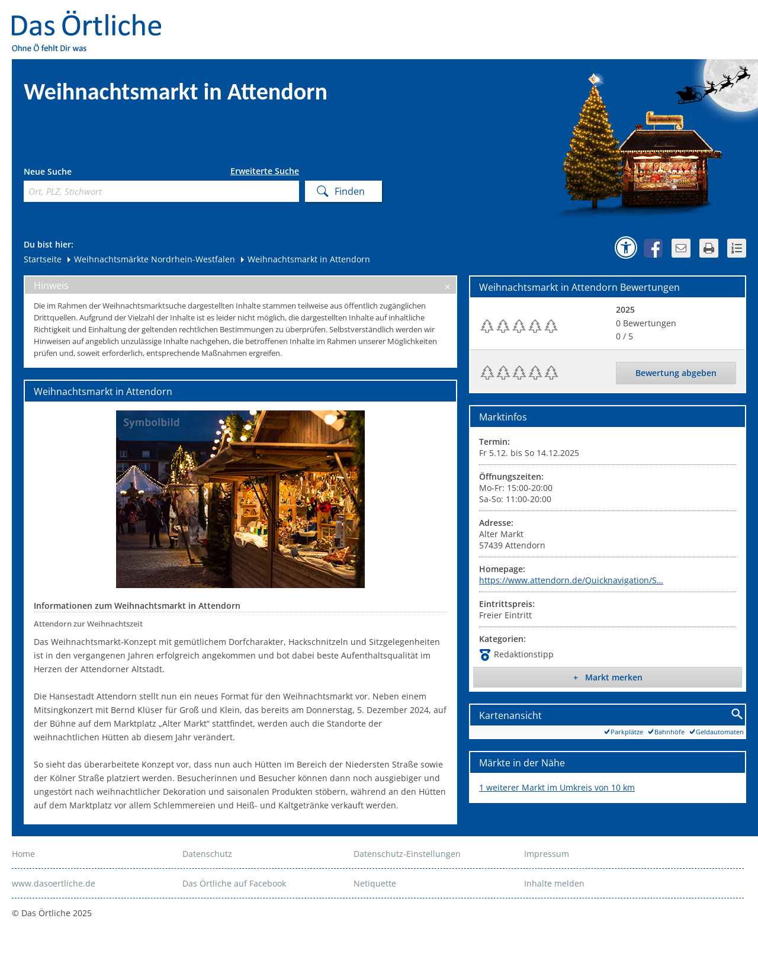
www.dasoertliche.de (53, 883)
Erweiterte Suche (264, 171)
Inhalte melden (554, 883)
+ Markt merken (608, 677)
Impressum (546, 853)
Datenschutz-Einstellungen (407, 853)
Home (23, 853)
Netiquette (375, 883)
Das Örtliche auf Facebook (234, 883)
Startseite (43, 259)
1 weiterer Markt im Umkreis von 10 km (557, 787)
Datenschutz (207, 853)
